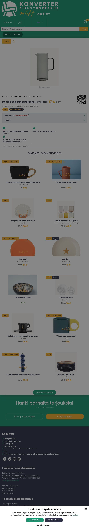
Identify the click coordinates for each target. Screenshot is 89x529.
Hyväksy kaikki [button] (35, 520)
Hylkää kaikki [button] (54, 520)
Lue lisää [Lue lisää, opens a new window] (75, 515)
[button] (44, 525)
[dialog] (44, 264)
